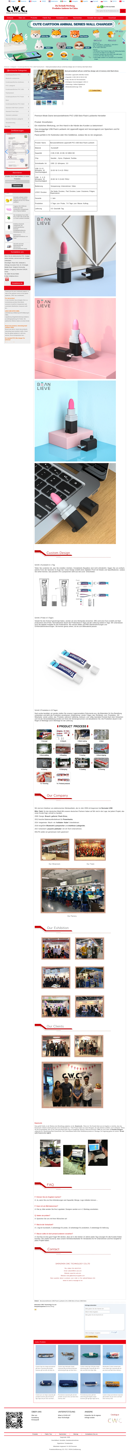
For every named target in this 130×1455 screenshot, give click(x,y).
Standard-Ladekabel (12, 115)
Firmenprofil (35, 1420)
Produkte (34, 18)
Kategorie (13, 67)
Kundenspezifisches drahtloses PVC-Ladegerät (15, 82)
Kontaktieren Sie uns (91, 1434)
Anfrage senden (90, 1417)
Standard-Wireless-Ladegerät (14, 119)
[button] (62, 59)
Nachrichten (77, 18)
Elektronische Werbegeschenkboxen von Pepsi (20, 237)
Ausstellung (35, 1417)
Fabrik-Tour (47, 18)
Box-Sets (7, 126)
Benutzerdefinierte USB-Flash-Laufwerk (52, 1301)
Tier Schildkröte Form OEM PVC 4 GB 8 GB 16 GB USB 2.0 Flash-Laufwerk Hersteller (21, 217)
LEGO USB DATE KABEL (12, 311)
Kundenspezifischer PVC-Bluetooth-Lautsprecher (13, 75)
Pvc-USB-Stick (70, 1301)
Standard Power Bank (12, 111)
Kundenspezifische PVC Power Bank (15, 97)
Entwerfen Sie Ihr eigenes (93, 1415)
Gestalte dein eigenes (95, 18)
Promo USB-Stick (80, 1301)
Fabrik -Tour (48, 1434)
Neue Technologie (63, 1417)
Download (112, 18)
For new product (10, 299)
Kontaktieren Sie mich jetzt (17, 283)
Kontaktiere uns (62, 18)
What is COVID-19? (64, 1415)
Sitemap (75, 1434)
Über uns (22, 18)
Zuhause (10, 18)
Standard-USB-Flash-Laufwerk (15, 107)
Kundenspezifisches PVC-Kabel (15, 104)
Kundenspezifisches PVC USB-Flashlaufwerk (31, 67)
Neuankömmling (10, 122)
